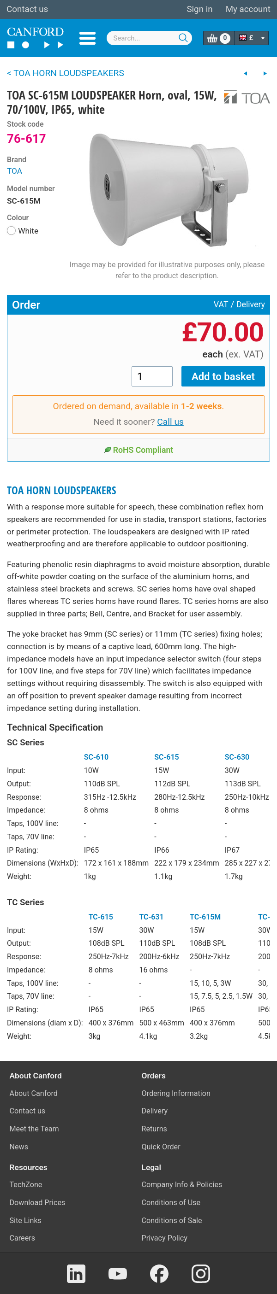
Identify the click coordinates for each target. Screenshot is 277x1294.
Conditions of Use (171, 1202)
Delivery (250, 304)
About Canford (34, 1093)
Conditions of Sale (172, 1220)
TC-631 (151, 917)
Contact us (27, 9)
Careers (23, 1238)
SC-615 (166, 757)
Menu (87, 38)
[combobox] (150, 38)
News (19, 1146)
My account (248, 9)
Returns (154, 1128)
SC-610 (96, 757)
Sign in (199, 9)
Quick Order (161, 1146)
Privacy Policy (164, 1238)
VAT (221, 304)
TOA (14, 171)
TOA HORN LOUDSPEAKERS (61, 490)
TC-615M (205, 917)
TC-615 (101, 917)
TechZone (26, 1184)
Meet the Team (34, 1128)
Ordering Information (176, 1093)
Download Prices (38, 1202)
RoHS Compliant (139, 450)
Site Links (26, 1220)
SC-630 (237, 757)
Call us (170, 421)
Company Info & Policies (182, 1184)
